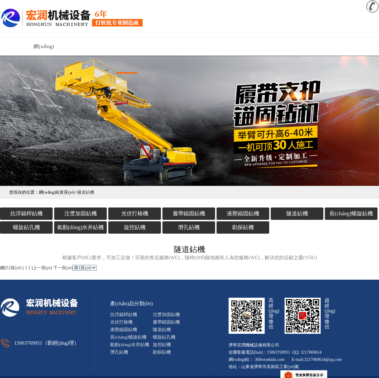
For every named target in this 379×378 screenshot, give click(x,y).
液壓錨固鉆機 (243, 214)
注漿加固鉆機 (80, 214)
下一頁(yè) (63, 268)
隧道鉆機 (297, 214)
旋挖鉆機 (135, 227)
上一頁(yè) (42, 268)
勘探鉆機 (243, 227)
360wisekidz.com (269, 359)
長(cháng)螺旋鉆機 (351, 214)
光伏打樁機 (134, 214)
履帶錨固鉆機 (189, 214)
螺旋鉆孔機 (26, 227)
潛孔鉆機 (189, 227)
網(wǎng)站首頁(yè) (43, 50)
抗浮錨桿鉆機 (26, 214)
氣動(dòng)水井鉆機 (80, 227)
